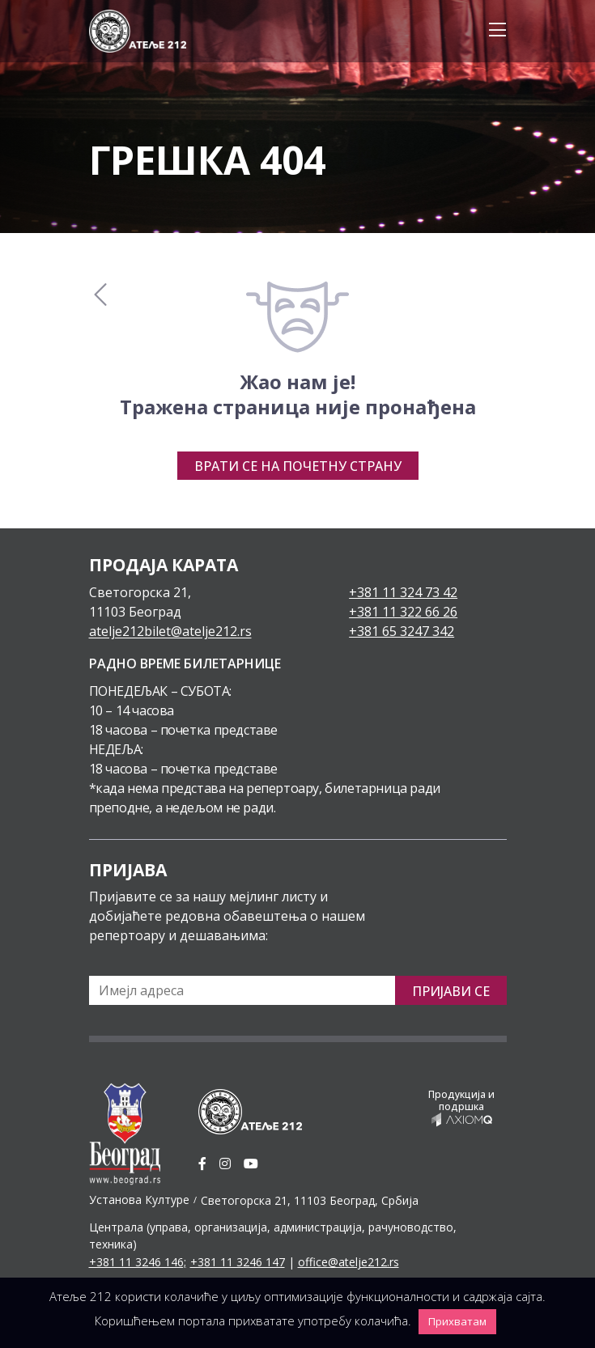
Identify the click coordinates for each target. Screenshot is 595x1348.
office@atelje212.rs (348, 1262)
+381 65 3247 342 (401, 631)
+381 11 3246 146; (137, 1262)
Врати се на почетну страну (298, 466)
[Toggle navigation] (492, 31)
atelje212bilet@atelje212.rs (170, 631)
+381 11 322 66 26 (403, 612)
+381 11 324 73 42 (403, 592)
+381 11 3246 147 (237, 1262)
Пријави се (451, 991)
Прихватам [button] (457, 1321)
